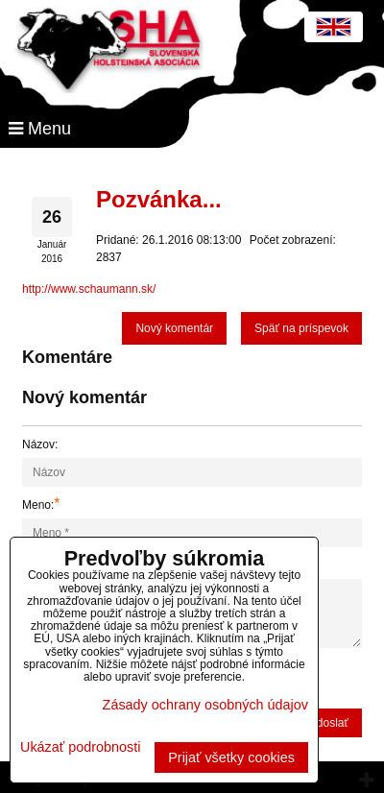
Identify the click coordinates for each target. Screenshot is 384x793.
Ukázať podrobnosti (80, 747)
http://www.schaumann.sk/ (89, 289)
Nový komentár (174, 328)
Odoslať (327, 723)
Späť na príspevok (301, 328)
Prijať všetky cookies (231, 757)
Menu (40, 128)
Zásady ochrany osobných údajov (205, 704)
